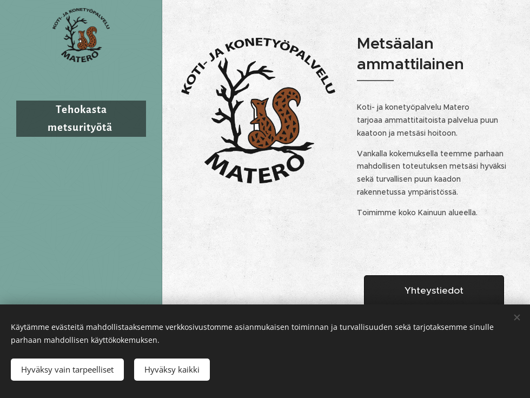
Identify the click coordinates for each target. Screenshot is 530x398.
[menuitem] (81, 222)
